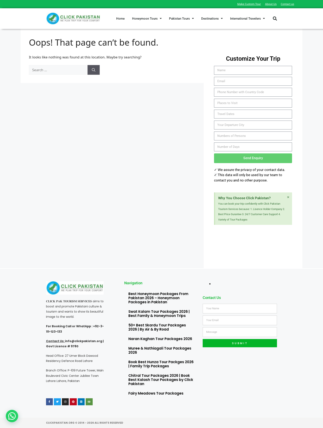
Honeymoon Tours (147, 18)
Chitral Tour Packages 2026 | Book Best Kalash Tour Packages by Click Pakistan (160, 379)
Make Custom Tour (249, 4)
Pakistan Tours (181, 18)
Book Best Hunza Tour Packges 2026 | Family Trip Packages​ (161, 364)
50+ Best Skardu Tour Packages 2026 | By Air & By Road (157, 327)
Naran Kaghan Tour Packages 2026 (160, 338)
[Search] (94, 70)
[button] (275, 18)
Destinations (212, 18)
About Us (271, 4)
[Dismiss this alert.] (288, 197)
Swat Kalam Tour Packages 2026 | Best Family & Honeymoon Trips (159, 313)
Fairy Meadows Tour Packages (155, 393)
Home (120, 18)
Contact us (287, 4)
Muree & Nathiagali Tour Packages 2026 (159, 350)
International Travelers (247, 18)
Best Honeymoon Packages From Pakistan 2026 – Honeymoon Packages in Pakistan (158, 298)
